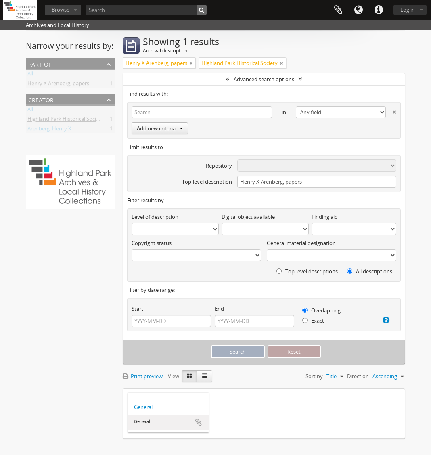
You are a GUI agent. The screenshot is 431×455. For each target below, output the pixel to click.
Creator (41, 99)
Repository (219, 165)
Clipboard (338, 10)
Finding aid (325, 216)
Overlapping (321, 310)
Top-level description (207, 181)
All (30, 75)
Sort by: (314, 376)
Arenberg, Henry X (49, 130)
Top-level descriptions (307, 271)
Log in (407, 9)
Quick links (378, 10)
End (219, 308)
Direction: (358, 376)
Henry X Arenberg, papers (58, 84)
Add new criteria (160, 128)
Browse (60, 9)
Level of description (155, 216)
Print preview (143, 376)
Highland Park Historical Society (65, 120)
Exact (313, 320)
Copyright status (152, 243)
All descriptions (369, 271)
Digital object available (248, 216)
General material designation (301, 243)
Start (137, 308)
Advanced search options (264, 79)
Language (358, 10)
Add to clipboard (199, 422)
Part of (39, 63)
